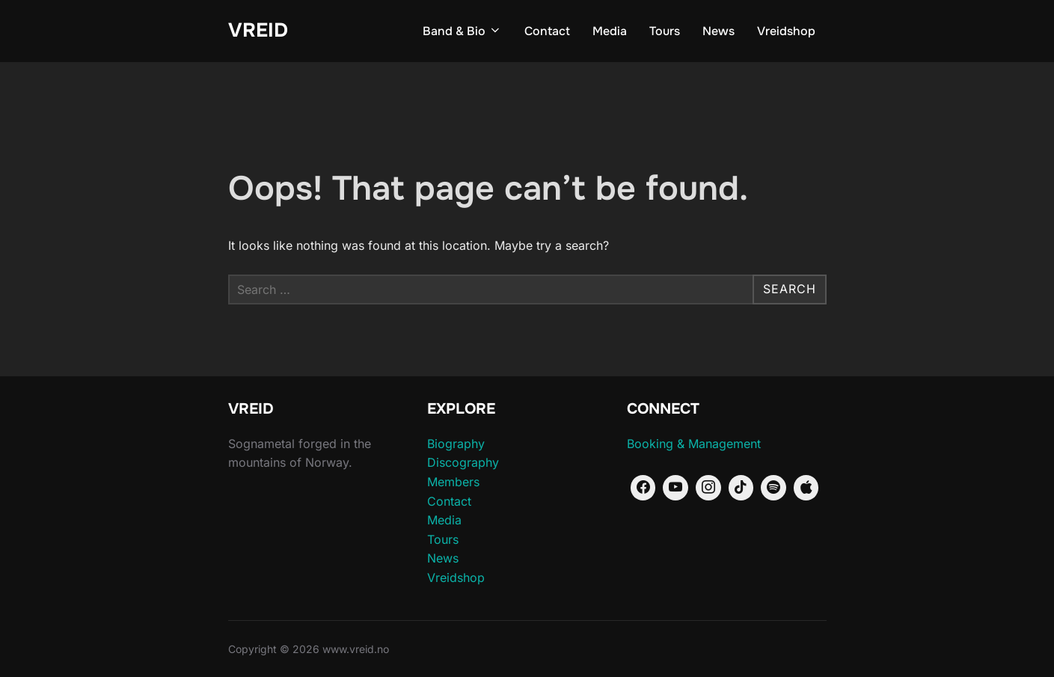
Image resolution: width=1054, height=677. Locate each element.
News (718, 31)
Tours (664, 31)
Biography (456, 443)
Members (453, 481)
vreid (258, 30)
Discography (463, 462)
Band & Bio (462, 31)
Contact (547, 31)
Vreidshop (786, 31)
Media (609, 31)
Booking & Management (694, 443)
